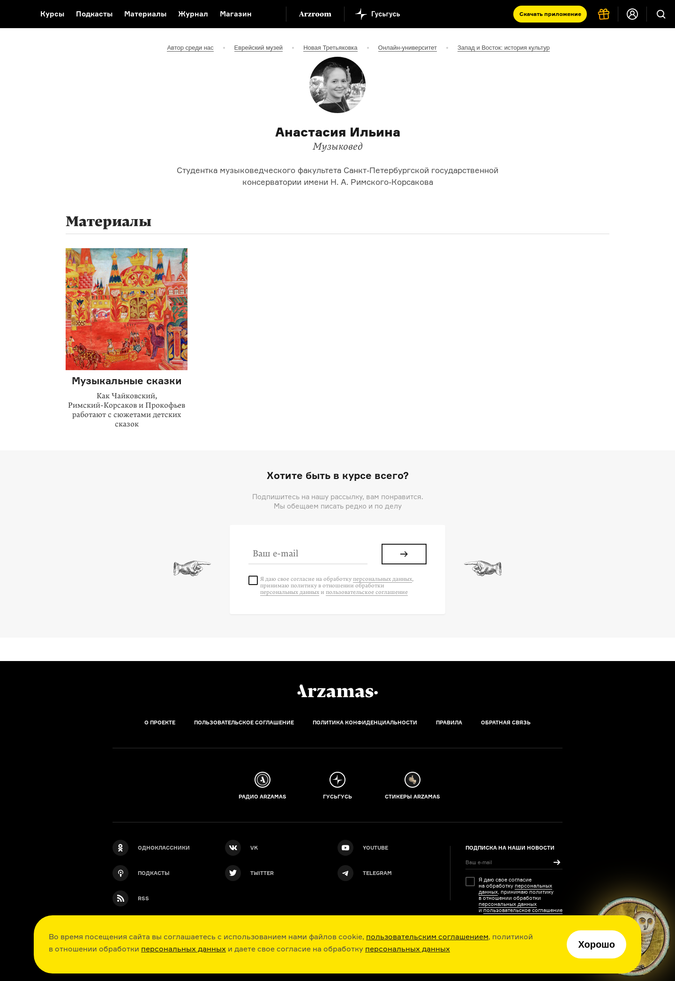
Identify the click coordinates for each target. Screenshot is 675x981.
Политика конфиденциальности (365, 722)
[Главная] (337, 691)
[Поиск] (661, 14)
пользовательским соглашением (427, 936)
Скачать (550, 13)
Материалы (145, 13)
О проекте (159, 722)
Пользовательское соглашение (244, 722)
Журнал (193, 13)
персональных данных (183, 948)
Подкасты (94, 13)
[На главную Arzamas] (14, 14)
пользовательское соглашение (367, 592)
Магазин (236, 13)
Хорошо (596, 944)
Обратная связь (506, 722)
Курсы (52, 13)
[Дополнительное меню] (269, 14)
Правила (449, 722)
